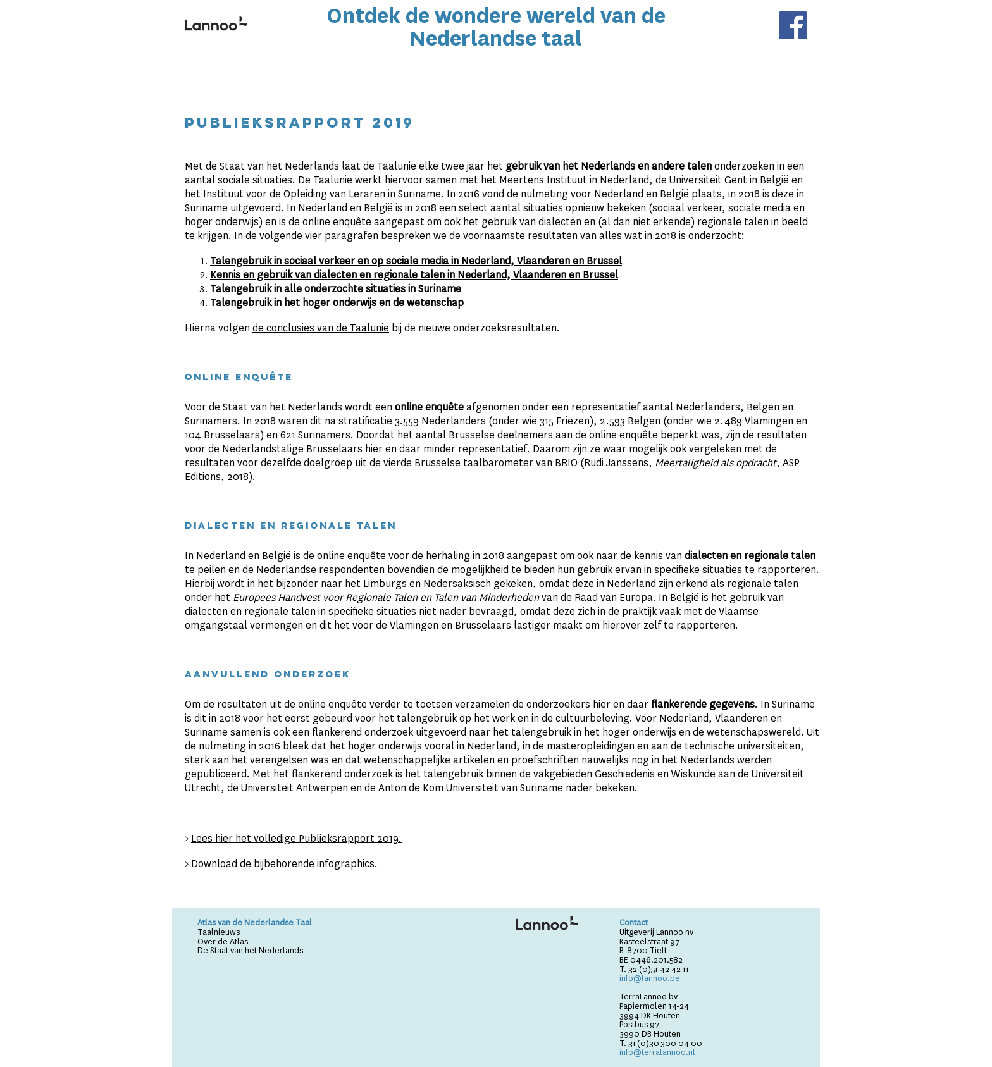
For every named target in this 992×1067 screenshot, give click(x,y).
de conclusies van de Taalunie (320, 328)
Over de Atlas (222, 941)
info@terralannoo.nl (657, 1052)
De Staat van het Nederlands (250, 950)
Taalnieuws (218, 932)
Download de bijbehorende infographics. (284, 863)
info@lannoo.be (649, 978)
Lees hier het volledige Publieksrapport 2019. (296, 838)
